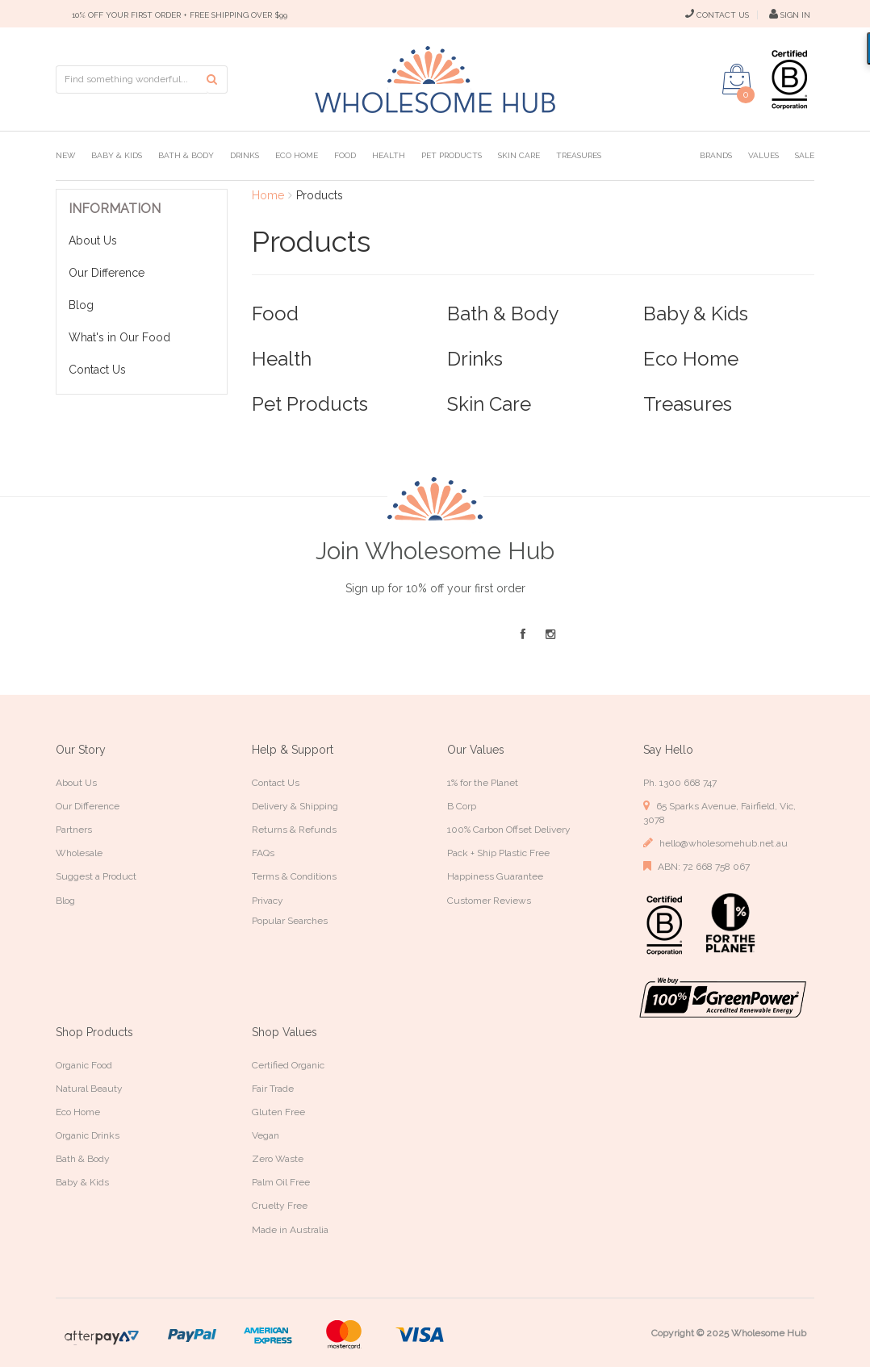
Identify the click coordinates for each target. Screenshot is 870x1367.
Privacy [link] (267, 900)
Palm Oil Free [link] (281, 1182)
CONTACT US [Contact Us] (717, 14)
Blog (81, 305)
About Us (93, 240)
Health (388, 155)
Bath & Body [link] (83, 1158)
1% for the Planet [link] (482, 782)
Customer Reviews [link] (489, 900)
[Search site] (217, 79)
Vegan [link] (265, 1135)
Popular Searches (290, 920)
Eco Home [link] (78, 1112)
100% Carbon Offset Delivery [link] (509, 829)
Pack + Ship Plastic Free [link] (498, 853)
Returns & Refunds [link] (294, 829)
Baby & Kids (116, 155)
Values (763, 155)
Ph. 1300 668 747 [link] (680, 782)
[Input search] (131, 79)
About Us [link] (76, 782)
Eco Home (296, 155)
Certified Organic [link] (288, 1065)
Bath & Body (186, 155)
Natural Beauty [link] (89, 1088)
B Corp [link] (461, 806)
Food (345, 155)
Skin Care (519, 155)
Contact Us (97, 369)
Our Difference (106, 272)
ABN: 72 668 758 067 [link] (696, 866)
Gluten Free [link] (278, 1112)
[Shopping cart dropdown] (737, 79)
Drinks (244, 155)
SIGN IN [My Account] (789, 14)
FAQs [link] (263, 853)
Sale (804, 155)
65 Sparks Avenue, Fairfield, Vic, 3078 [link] (719, 813)
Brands (716, 155)
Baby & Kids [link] (82, 1182)
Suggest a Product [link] (96, 876)
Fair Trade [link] (273, 1088)
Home (268, 195)
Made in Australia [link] (290, 1229)
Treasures (578, 155)
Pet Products (451, 155)
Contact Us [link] (275, 782)
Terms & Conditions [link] (294, 876)
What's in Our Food (119, 337)
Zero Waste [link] (277, 1158)
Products (319, 195)
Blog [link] (65, 900)
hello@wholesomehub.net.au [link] (715, 843)
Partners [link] (74, 829)
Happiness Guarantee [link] (495, 876)
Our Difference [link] (87, 806)
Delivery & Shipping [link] (295, 806)
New (65, 155)
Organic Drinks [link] (87, 1135)
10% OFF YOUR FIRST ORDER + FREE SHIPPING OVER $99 (179, 14)
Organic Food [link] (84, 1065)
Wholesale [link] (79, 853)
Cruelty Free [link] (279, 1205)
